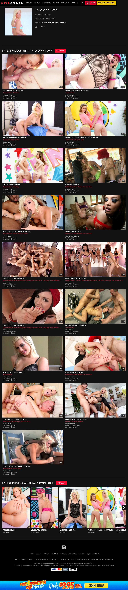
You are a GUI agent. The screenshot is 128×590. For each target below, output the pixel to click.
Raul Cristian (69, 189)
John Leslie (7, 424)
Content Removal (109, 565)
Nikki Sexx (16, 93)
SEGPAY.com (80, 565)
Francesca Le (69, 234)
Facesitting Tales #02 (67, 530)
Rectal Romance (9, 530)
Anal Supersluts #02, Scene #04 (76, 90)
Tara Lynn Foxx (7, 93)
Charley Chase (30, 280)
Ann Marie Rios (54, 280)
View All (60, 51)
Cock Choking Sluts (72, 236)
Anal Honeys (121, 530)
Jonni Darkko (7, 377)
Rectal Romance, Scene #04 (56, 23)
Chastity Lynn (69, 421)
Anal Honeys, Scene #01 (11, 184)
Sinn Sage (46, 280)
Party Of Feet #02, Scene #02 (75, 278)
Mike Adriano (7, 95)
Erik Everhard (69, 187)
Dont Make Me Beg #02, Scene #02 (15, 419)
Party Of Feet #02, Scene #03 (13, 278)
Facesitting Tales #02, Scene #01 (14, 137)
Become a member (106, 3)
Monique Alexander (19, 280)
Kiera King (16, 187)
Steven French (78, 234)
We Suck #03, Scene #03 (73, 231)
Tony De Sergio (15, 421)
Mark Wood (6, 421)
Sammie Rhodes (8, 280)
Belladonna (7, 283)
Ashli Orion (38, 280)
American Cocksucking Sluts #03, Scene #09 (81, 137)
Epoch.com (24, 565)
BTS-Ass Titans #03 (72, 184)
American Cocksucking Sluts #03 (100, 530)
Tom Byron (6, 140)
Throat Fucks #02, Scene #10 (13, 372)
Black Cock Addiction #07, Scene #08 (16, 231)
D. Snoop (25, 234)
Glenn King (6, 142)
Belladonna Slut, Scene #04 (75, 325)
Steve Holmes (78, 187)
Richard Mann (17, 234)
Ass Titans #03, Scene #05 (74, 372)
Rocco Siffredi (70, 424)
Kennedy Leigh (79, 140)
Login (93, 3)
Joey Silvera (7, 236)
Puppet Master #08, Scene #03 (76, 419)
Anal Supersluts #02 (39, 530)
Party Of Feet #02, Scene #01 (13, 325)
